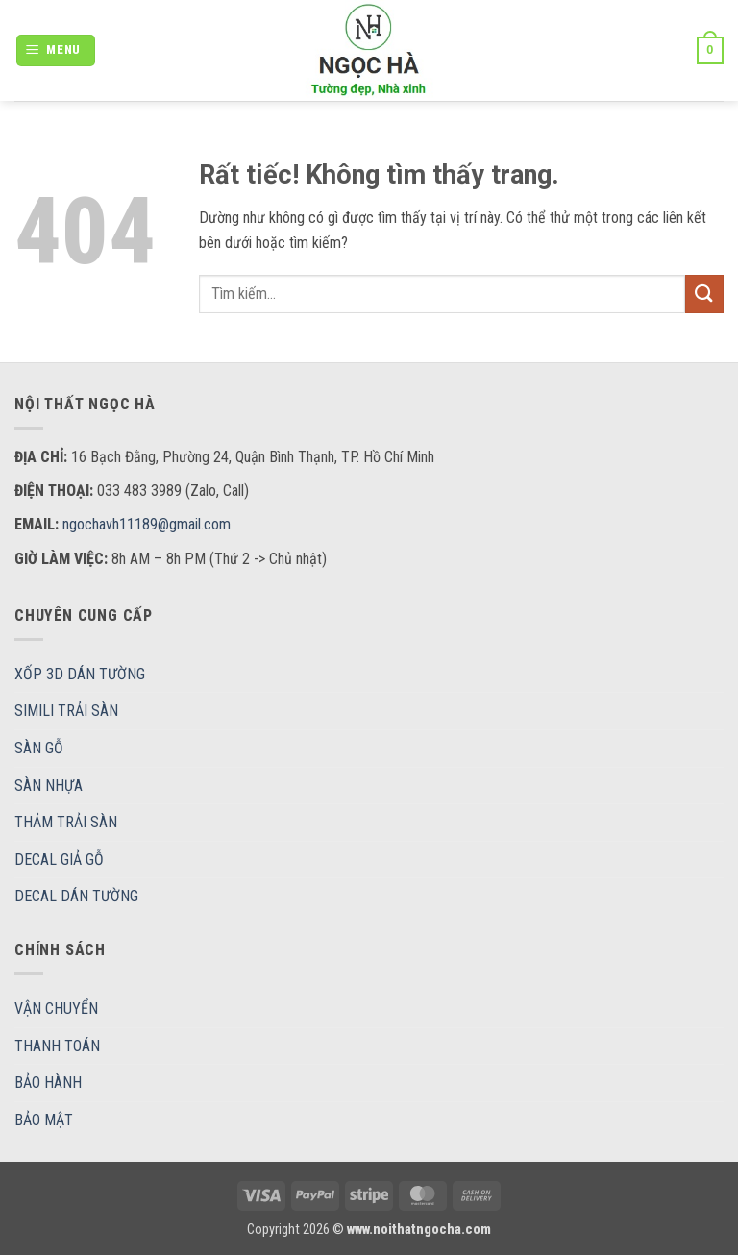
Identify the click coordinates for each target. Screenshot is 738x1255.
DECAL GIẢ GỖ (59, 859)
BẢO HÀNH (48, 1082)
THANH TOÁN (57, 1046)
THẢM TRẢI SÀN (65, 822)
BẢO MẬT (43, 1120)
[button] (56, 50)
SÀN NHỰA (48, 785)
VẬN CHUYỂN (56, 1008)
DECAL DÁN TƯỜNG (76, 896)
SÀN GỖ (38, 748)
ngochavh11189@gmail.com (146, 524)
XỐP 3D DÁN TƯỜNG (79, 674)
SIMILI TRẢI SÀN (66, 710)
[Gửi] (704, 293)
